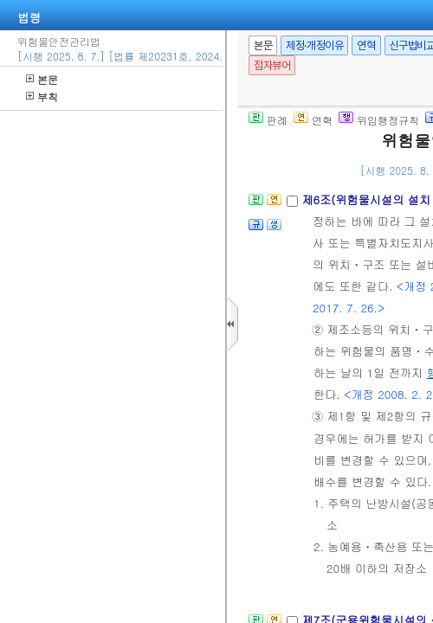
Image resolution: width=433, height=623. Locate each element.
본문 (42, 79)
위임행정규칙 (379, 119)
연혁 (366, 45)
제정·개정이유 (314, 45)
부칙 (42, 96)
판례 (268, 119)
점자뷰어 (272, 65)
